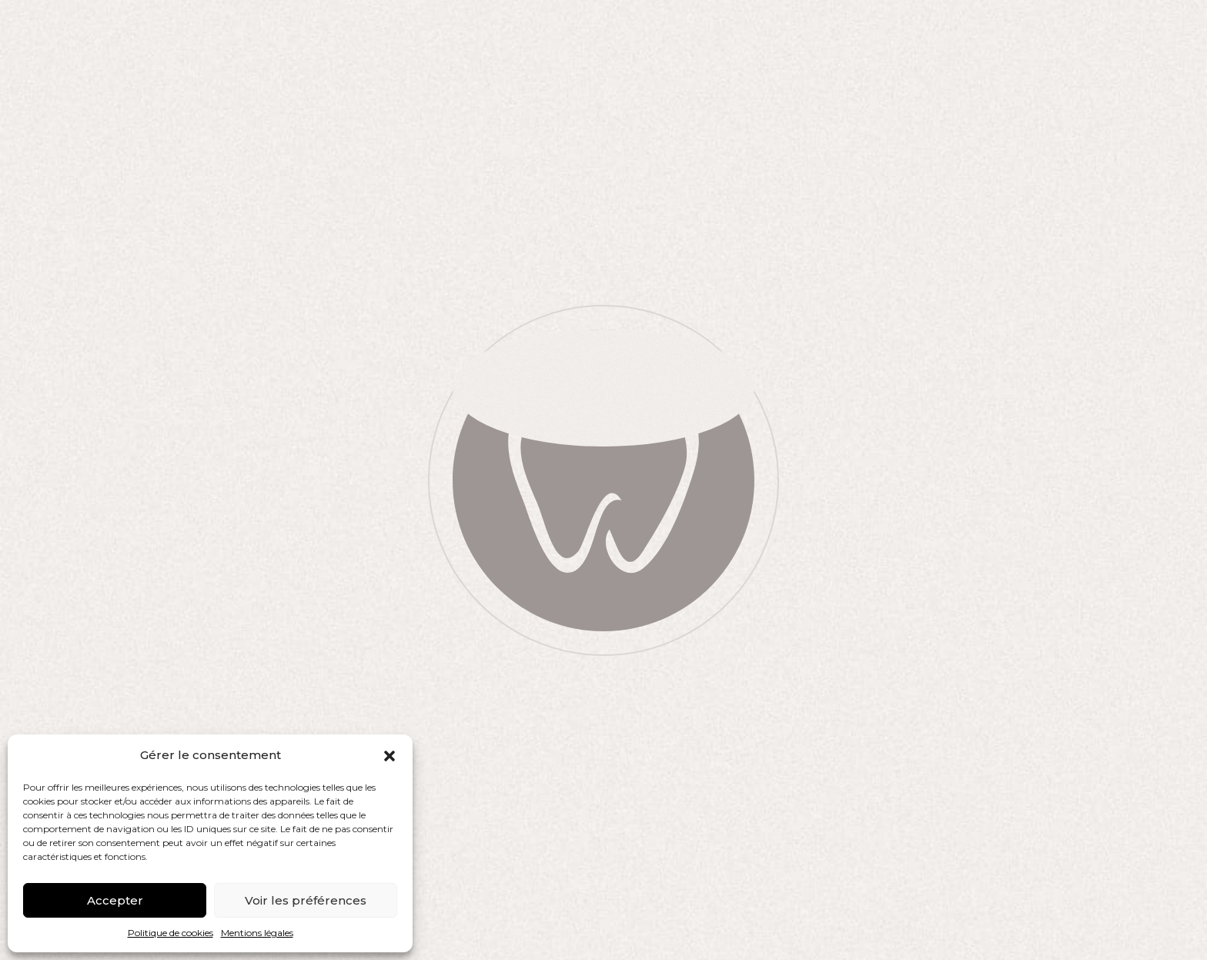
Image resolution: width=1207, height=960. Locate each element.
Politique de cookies (170, 932)
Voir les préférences (305, 900)
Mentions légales (257, 932)
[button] (389, 756)
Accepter (115, 900)
